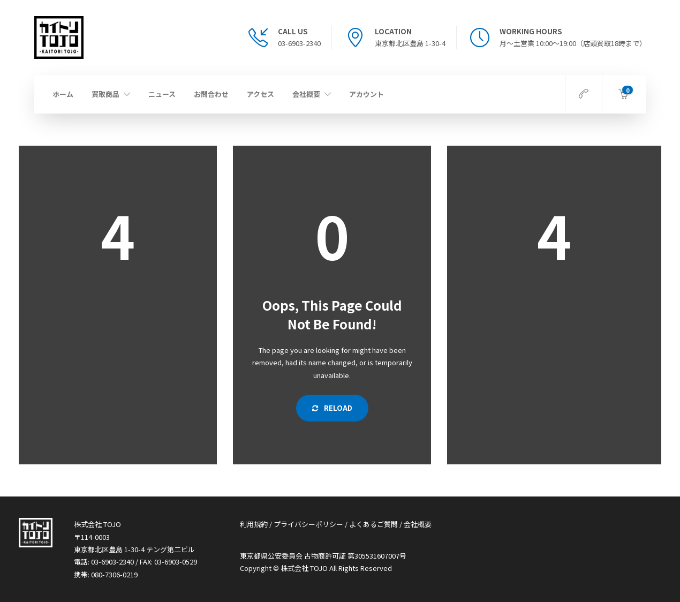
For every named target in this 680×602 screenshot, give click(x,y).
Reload (332, 408)
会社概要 (306, 94)
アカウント (366, 94)
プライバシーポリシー (308, 524)
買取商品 (105, 94)
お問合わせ (211, 94)
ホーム (62, 94)
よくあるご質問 (373, 524)
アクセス (260, 94)
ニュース (162, 94)
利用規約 (254, 524)
